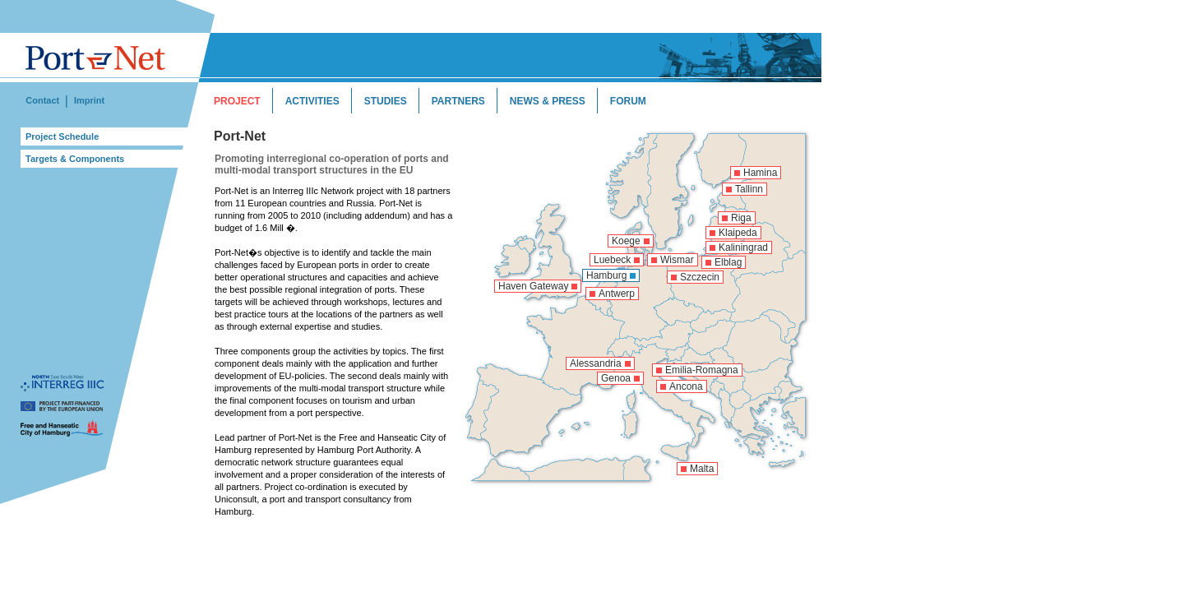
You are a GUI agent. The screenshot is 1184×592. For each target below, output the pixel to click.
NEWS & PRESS (547, 101)
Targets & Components (74, 159)
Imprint (89, 100)
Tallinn (749, 189)
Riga (741, 218)
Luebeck (612, 260)
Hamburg (606, 275)
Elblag (728, 262)
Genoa (616, 378)
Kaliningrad (743, 247)
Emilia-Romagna (701, 370)
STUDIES (385, 101)
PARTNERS (458, 101)
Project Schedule (62, 136)
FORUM (628, 101)
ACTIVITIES (312, 101)
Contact (42, 100)
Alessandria (596, 363)
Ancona (686, 386)
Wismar (677, 260)
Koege (626, 241)
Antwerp (617, 293)
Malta (702, 468)
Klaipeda (738, 232)
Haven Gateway (533, 286)
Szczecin (699, 277)
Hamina (760, 172)
